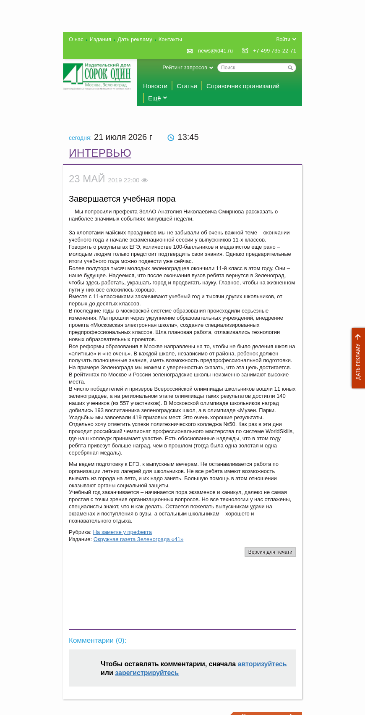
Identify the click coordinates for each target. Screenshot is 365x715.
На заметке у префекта (122, 532)
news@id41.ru (215, 50)
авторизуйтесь (262, 664)
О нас (76, 39)
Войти (283, 39)
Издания (100, 39)
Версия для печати (270, 552)
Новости (155, 85)
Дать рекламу (356, 358)
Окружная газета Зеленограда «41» (139, 539)
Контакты (170, 39)
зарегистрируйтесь (147, 672)
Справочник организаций (242, 85)
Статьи (187, 85)
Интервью (100, 153)
